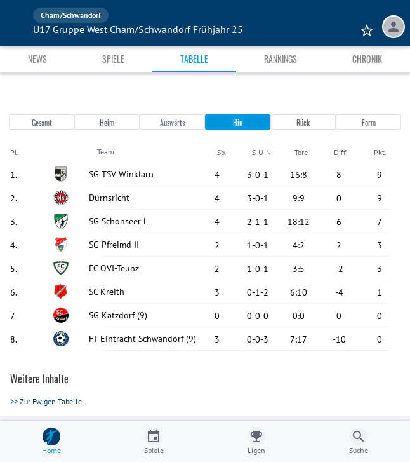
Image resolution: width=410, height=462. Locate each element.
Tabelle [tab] (194, 58)
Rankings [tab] (280, 58)
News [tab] (37, 58)
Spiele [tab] (113, 58)
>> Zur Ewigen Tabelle (46, 401)
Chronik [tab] (367, 58)
